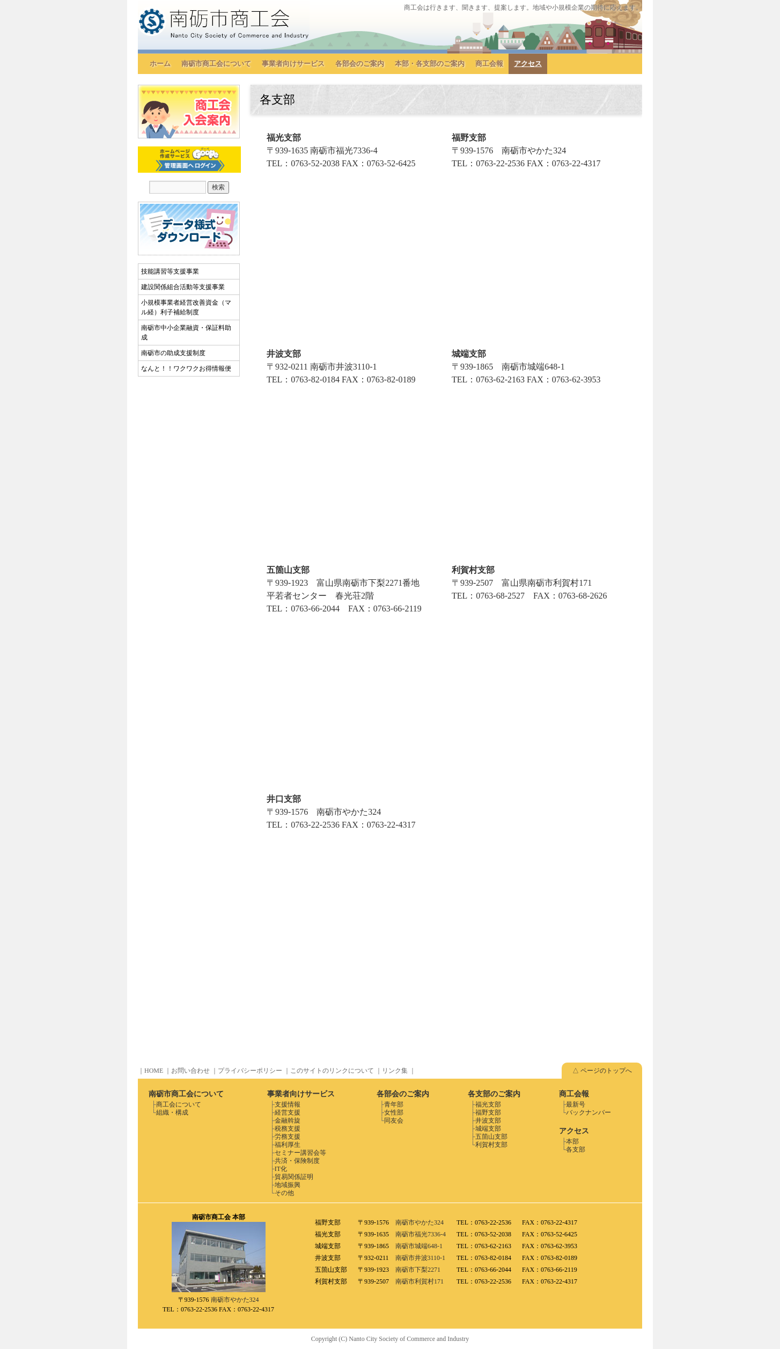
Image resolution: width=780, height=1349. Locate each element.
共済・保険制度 (297, 1160)
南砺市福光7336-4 (420, 1234)
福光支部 (488, 1104)
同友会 (393, 1120)
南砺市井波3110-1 (420, 1258)
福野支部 (488, 1112)
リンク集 (395, 1070)
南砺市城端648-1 (419, 1246)
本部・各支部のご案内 (430, 64)
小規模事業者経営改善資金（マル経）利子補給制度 (186, 307)
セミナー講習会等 (300, 1152)
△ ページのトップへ (602, 1070)
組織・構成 (172, 1112)
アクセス (528, 64)
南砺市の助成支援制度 (173, 353)
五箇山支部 (491, 1136)
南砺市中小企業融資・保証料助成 (186, 332)
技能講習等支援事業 (170, 271)
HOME (153, 1070)
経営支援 (287, 1112)
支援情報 (287, 1104)
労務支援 (287, 1136)
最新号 (575, 1104)
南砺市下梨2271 (417, 1269)
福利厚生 (287, 1144)
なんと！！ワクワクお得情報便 (186, 368)
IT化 (281, 1169)
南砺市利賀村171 (419, 1281)
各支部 (575, 1149)
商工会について (178, 1104)
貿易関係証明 (294, 1177)
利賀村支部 (491, 1144)
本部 (572, 1141)
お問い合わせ (190, 1070)
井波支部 (488, 1120)
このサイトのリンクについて (332, 1070)
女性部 (393, 1112)
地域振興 (287, 1185)
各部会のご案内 (359, 64)
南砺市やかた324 (235, 1299)
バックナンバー (588, 1112)
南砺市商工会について (216, 64)
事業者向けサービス (293, 64)
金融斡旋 (287, 1120)
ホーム (160, 64)
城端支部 (488, 1128)
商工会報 (489, 64)
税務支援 (287, 1128)
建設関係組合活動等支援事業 (183, 287)
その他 (284, 1193)
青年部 (393, 1104)
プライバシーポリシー (250, 1070)
